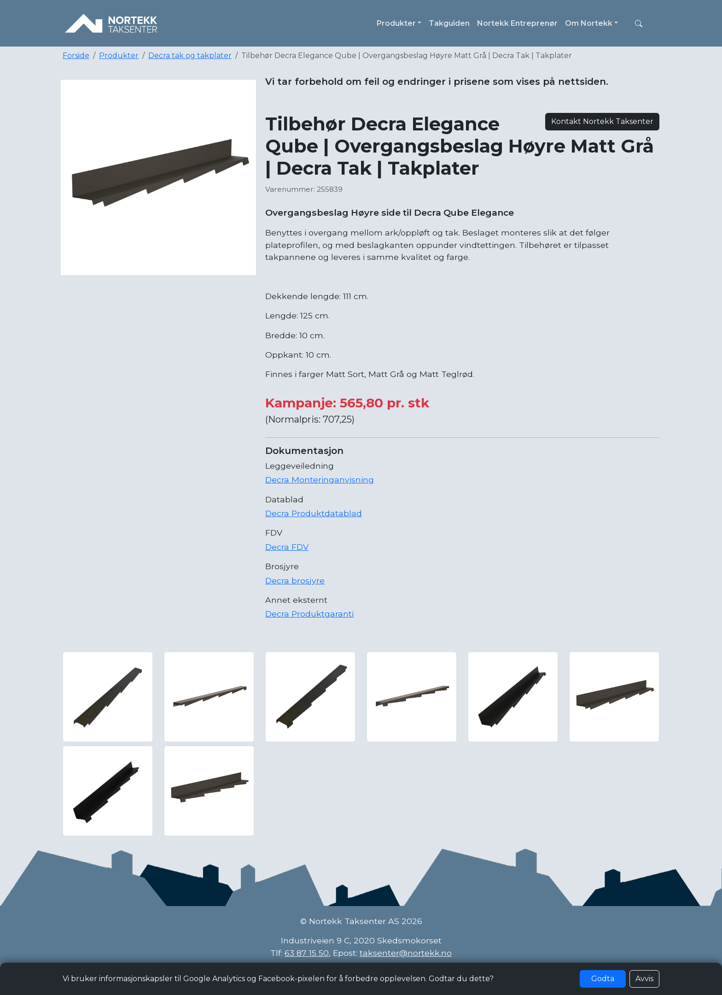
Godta (602, 978)
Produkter (119, 55)
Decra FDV (287, 547)
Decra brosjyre (295, 580)
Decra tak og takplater (190, 55)
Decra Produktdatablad (313, 513)
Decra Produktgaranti (309, 613)
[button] (638, 23)
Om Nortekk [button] (588, 23)
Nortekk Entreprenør (517, 23)
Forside (76, 55)
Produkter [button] (396, 23)
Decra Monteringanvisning (319, 479)
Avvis (644, 978)
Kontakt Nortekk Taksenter (602, 121)
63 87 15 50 (307, 953)
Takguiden (449, 23)
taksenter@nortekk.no (406, 953)
